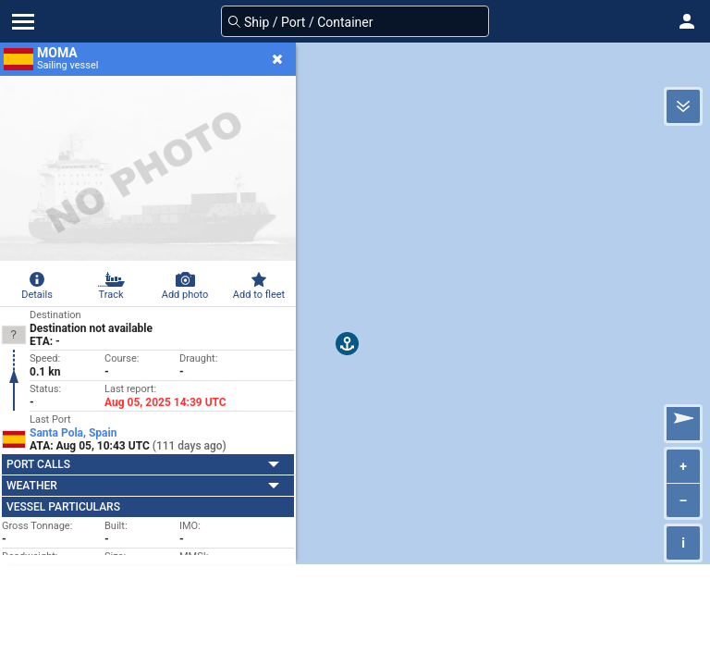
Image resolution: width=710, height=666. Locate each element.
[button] (687, 21)
